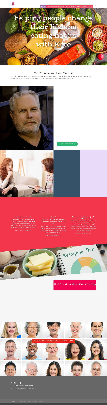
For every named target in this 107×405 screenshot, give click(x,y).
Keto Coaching (62, 6)
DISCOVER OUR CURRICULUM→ (53, 236)
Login (78, 6)
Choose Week (86, 6)
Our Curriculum (52, 6)
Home (43, 6)
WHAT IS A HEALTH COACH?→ (83, 234)
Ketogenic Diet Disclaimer (18, 401)
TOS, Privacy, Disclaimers (35, 401)
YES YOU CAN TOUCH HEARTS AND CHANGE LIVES (53, 341)
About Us (72, 6)
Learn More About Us (67, 144)
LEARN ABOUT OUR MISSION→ (23, 230)
